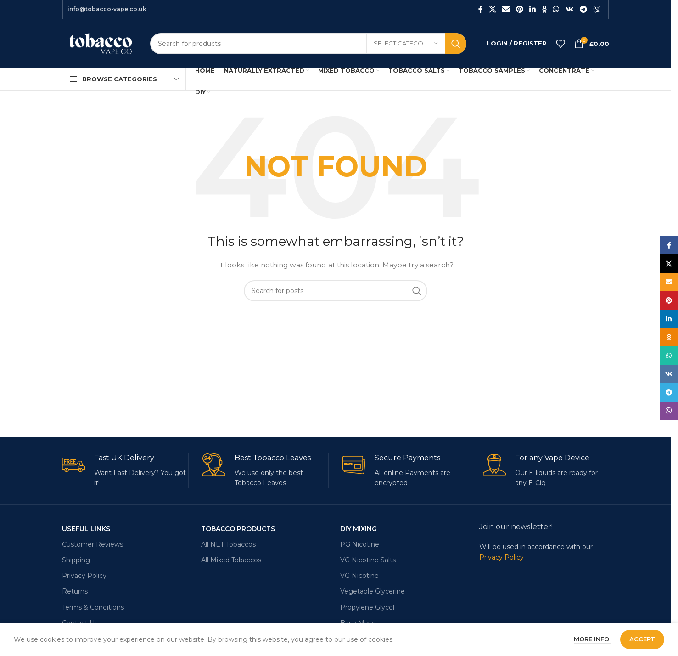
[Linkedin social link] (532, 9)
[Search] (308, 43)
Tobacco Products (238, 529)
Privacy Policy (84, 575)
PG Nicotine (359, 544)
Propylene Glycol (367, 607)
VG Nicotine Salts (368, 560)
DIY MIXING (358, 529)
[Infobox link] (125, 470)
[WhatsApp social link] (556, 9)
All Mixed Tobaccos (231, 560)
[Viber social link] (597, 9)
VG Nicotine (359, 575)
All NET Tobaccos (228, 544)
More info (592, 639)
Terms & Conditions (93, 607)
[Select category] (405, 43)
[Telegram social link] (583, 9)
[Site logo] (99, 43)
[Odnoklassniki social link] (544, 9)
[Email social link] (506, 9)
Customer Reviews (92, 544)
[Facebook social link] (480, 9)
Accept (642, 639)
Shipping (76, 560)
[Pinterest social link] (519, 9)
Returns (75, 591)
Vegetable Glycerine (372, 591)
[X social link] (492, 9)
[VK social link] (569, 9)
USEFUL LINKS (86, 529)
